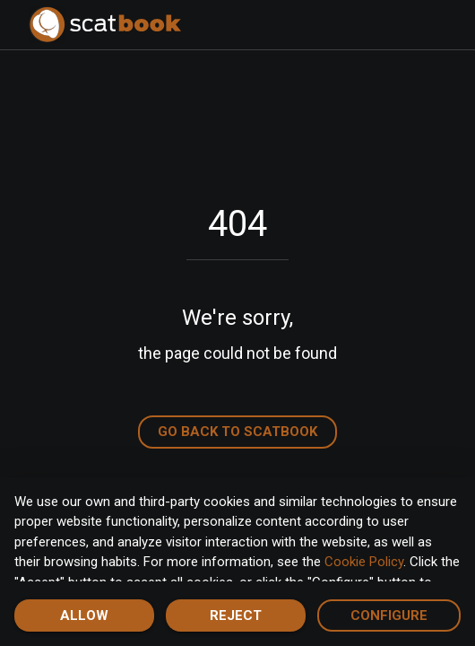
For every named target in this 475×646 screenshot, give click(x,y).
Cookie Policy (363, 562)
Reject (236, 615)
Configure (389, 615)
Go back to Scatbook (237, 431)
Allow (84, 615)
